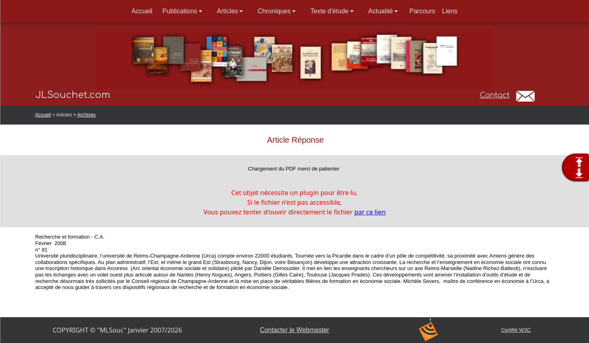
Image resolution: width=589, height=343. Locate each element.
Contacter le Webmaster (294, 329)
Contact (495, 95)
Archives (86, 115)
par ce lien (370, 212)
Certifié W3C (516, 330)
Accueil (43, 115)
